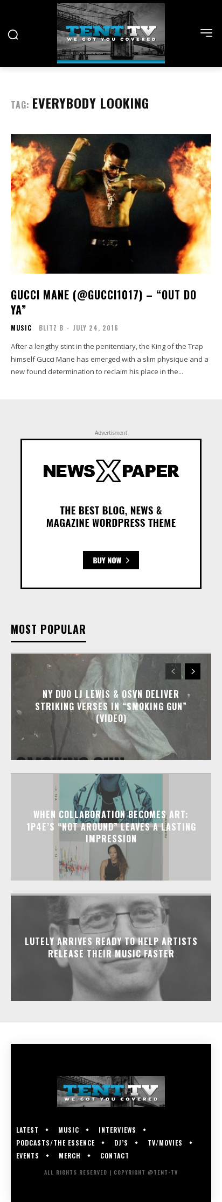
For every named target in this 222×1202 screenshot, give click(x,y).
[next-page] (192, 671)
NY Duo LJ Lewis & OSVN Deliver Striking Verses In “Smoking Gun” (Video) (111, 706)
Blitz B (51, 327)
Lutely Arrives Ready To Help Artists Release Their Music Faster (111, 947)
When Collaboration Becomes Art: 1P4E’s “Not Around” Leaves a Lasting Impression (111, 827)
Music (21, 328)
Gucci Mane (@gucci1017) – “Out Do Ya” (104, 302)
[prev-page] (173, 671)
